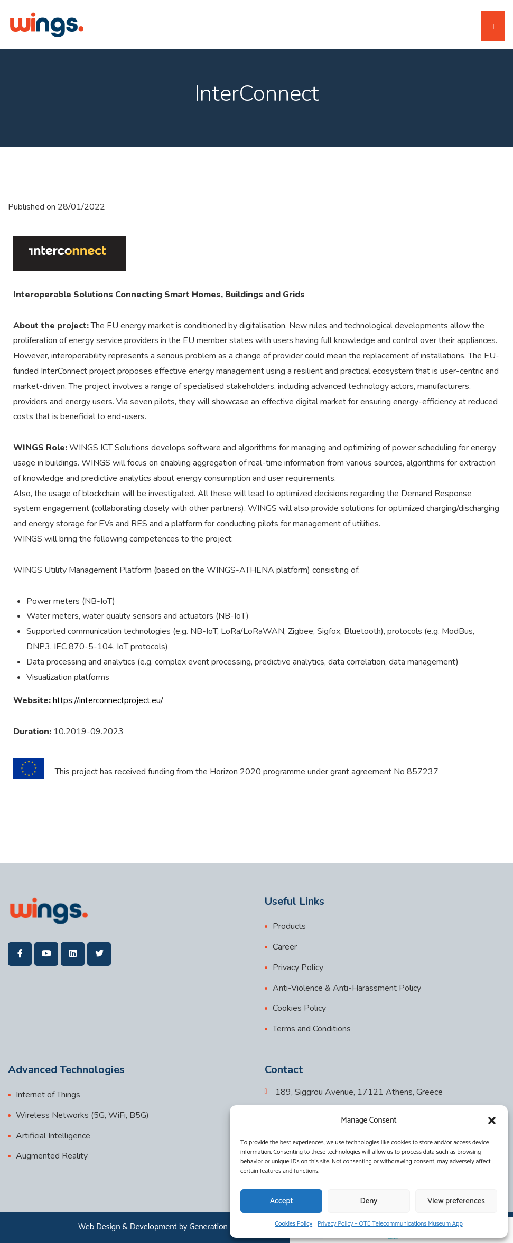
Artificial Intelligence (53, 1136)
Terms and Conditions (312, 1029)
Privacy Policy (298, 967)
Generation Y (212, 1227)
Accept (281, 1201)
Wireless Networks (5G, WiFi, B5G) (82, 1115)
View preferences (456, 1201)
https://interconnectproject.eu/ (108, 700)
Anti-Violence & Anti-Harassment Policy (347, 988)
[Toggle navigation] (493, 26)
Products (289, 926)
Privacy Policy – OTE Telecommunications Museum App (390, 1224)
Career (285, 947)
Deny (369, 1201)
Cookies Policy (293, 1224)
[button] (492, 1120)
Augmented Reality (52, 1156)
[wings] (46, 24)
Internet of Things (48, 1094)
